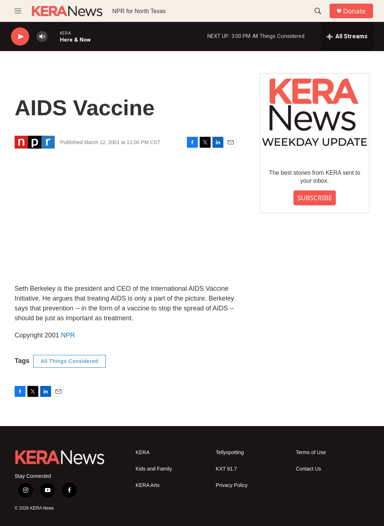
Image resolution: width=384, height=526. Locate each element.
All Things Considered (70, 361)
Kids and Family (154, 469)
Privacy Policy (231, 485)
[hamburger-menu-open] (18, 11)
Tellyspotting (230, 452)
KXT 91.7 (226, 469)
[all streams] (347, 36)
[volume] (42, 36)
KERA (143, 452)
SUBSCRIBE (314, 197)
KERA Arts (148, 485)
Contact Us (308, 469)
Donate (354, 11)
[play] (20, 36)
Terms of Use (311, 452)
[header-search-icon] (318, 11)
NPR (68, 335)
